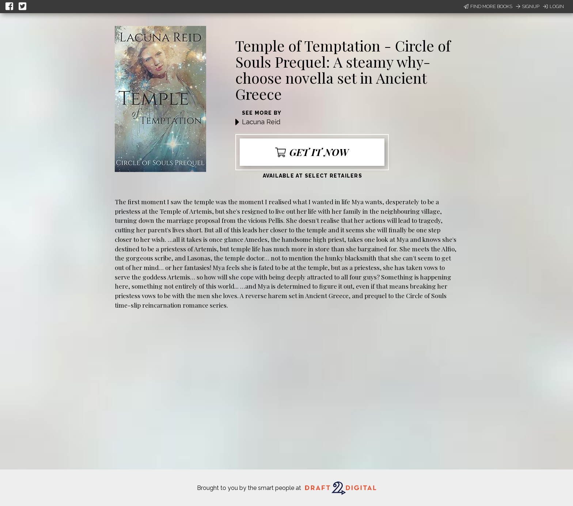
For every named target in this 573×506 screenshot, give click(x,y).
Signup (527, 6)
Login (553, 6)
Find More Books (488, 6)
